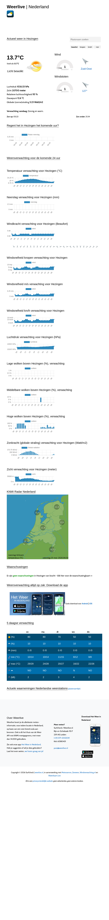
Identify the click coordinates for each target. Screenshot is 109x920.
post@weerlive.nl (61, 704)
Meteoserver (66, 728)
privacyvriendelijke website (43, 737)
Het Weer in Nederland (31, 700)
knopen (82, 47)
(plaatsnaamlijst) (74, 645)
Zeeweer (75, 728)
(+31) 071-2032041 (62, 694)
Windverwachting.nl (88, 728)
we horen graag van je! (34, 707)
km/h (90, 47)
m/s (97, 47)
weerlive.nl (39, 728)
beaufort (74, 47)
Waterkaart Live (54, 731)
